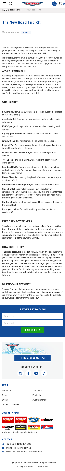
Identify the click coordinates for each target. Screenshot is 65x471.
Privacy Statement (25, 466)
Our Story (6, 390)
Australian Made (40, 400)
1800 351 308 (24, 444)
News (4, 395)
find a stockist (33, 358)
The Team (37, 390)
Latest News (15, 10)
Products (36, 395)
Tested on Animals (10, 404)
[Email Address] (32, 323)
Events (5, 400)
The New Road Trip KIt (32, 10)
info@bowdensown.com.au (18, 448)
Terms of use (42, 466)
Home (4, 10)
